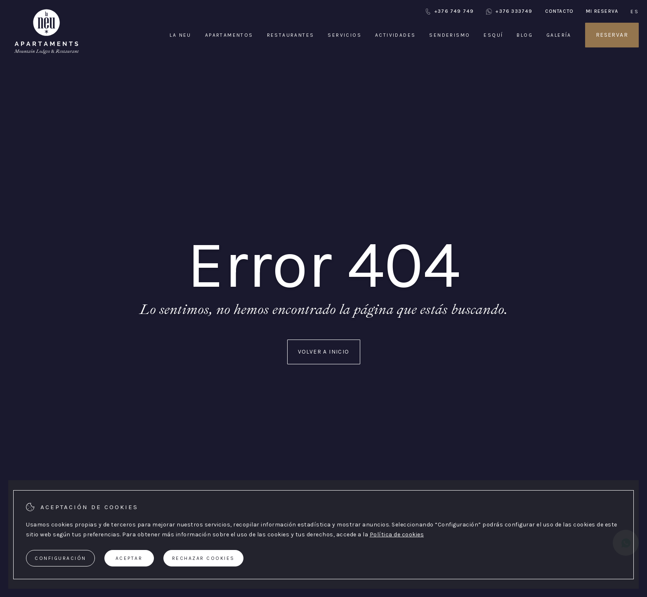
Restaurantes (290, 35)
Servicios (344, 35)
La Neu (180, 35)
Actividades (395, 35)
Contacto (559, 11)
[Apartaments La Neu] (46, 53)
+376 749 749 (449, 11)
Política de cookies (397, 534)
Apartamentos (229, 35)
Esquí (493, 35)
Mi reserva (602, 11)
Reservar (612, 34)
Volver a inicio (323, 351)
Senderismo (449, 35)
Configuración (60, 558)
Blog (525, 35)
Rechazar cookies (203, 558)
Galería (558, 35)
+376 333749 (509, 11)
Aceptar (129, 558)
